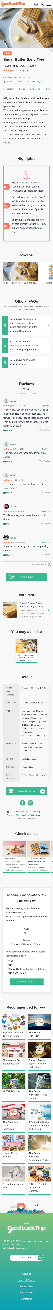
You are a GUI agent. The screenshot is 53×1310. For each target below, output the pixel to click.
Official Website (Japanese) (34, 775)
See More (46, 406)
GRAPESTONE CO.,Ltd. (32, 82)
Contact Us (26, 1299)
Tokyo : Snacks (36, 815)
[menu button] (48, 4)
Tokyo (42, 224)
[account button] (42, 4)
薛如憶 (13, 538)
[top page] (8, 812)
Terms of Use (26, 1286)
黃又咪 (13, 506)
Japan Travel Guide (20, 812)
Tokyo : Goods (21, 815)
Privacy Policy (27, 1292)
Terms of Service (26, 1280)
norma (13, 401)
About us (26, 1274)
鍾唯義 (13, 475)
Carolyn (13, 444)
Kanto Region (37, 812)
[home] (13, 4)
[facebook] (22, 803)
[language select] (36, 4)
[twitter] (30, 803)
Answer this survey (26, 981)
